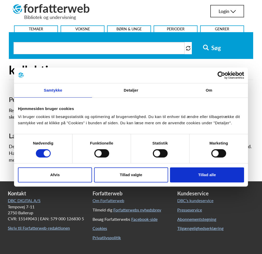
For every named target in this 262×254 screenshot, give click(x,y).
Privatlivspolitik (107, 237)
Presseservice (189, 209)
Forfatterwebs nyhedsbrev (137, 209)
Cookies (100, 228)
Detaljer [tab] (131, 90)
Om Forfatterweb (108, 200)
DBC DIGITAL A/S (24, 200)
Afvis (55, 175)
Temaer (36, 29)
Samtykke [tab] (53, 90)
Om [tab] (209, 90)
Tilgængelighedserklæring (200, 228)
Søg (212, 48)
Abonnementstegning (196, 219)
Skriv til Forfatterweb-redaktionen (39, 227)
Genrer (222, 29)
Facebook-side (144, 219)
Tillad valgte (131, 175)
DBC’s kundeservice (195, 200)
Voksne (82, 29)
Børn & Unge (129, 29)
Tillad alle (207, 175)
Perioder (176, 29)
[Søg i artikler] (99, 48)
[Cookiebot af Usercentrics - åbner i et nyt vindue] (221, 75)
